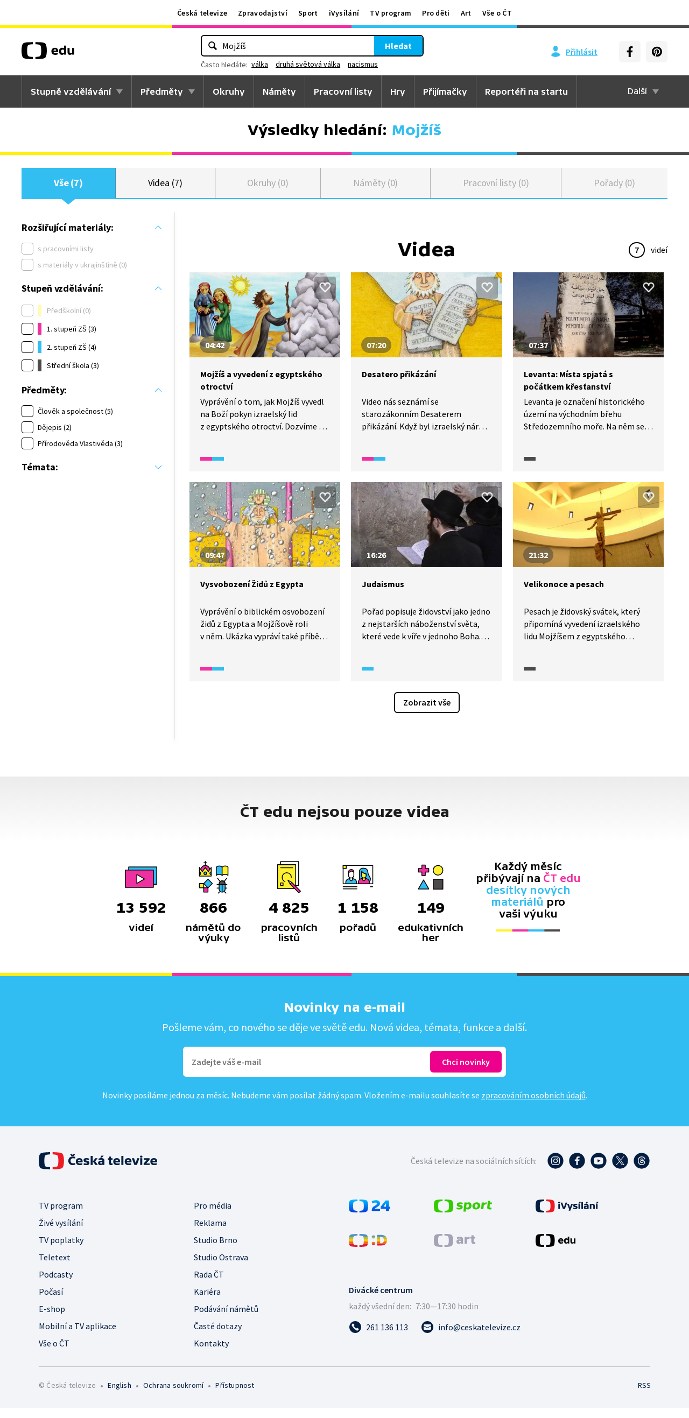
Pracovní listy (343, 91)
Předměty (161, 91)
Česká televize (202, 13)
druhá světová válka (308, 64)
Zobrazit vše (427, 712)
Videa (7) (165, 188)
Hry (397, 91)
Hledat (398, 45)
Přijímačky (445, 91)
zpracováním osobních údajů (533, 1105)
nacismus (363, 64)
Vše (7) (68, 188)
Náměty (279, 91)
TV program (390, 13)
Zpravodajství (262, 13)
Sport (308, 13)
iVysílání (344, 13)
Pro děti (435, 13)
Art (466, 13)
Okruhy (229, 91)
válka (259, 64)
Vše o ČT (497, 13)
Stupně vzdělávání (71, 91)
